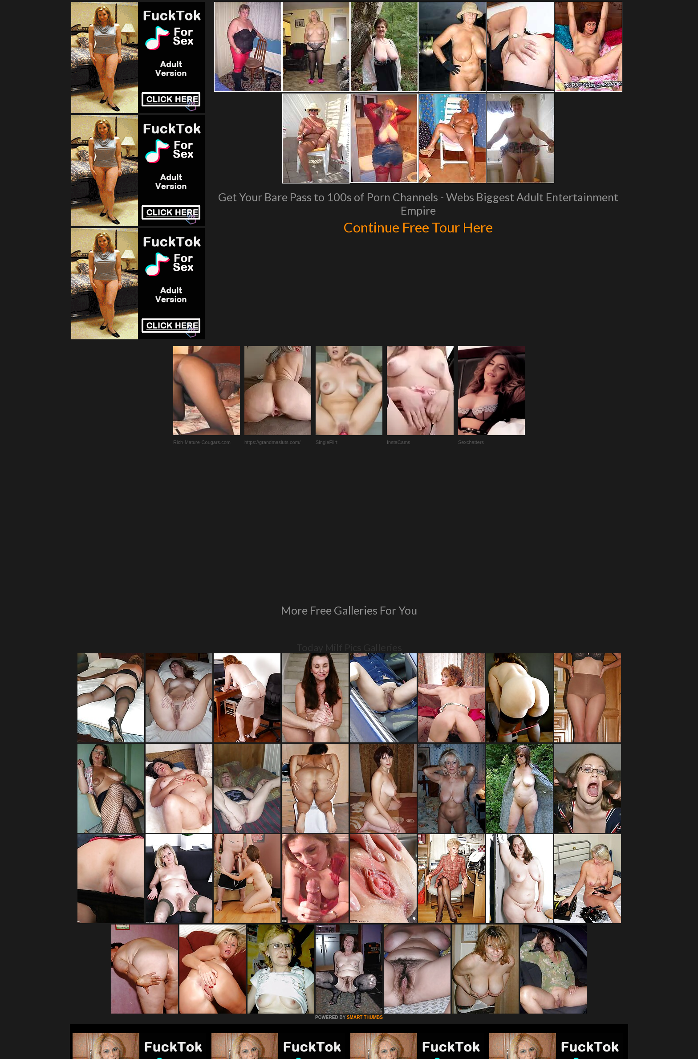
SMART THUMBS (365, 895)
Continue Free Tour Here (418, 226)
